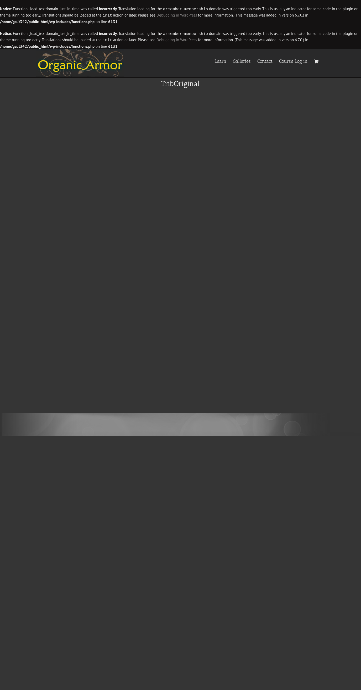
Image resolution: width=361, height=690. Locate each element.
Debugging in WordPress (176, 15)
